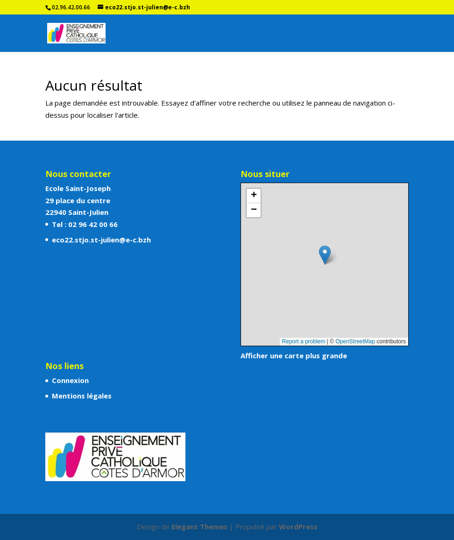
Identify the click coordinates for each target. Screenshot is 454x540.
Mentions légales (82, 395)
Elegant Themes (199, 526)
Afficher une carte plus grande (294, 355)
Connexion (70, 380)
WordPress (298, 526)
